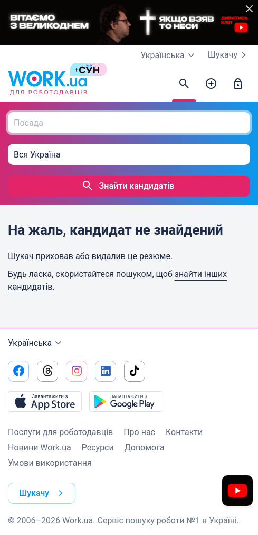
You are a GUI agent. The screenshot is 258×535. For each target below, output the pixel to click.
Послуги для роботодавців (60, 432)
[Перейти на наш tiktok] (134, 371)
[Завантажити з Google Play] (126, 401)
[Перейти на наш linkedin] (105, 371)
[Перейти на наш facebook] (18, 371)
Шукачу (229, 55)
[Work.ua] (47, 84)
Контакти (184, 432)
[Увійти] (238, 84)
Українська (36, 343)
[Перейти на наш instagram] (76, 371)
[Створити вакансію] (211, 84)
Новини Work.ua (39, 447)
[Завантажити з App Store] (45, 401)
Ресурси (98, 447)
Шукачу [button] (43, 493)
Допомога (145, 447)
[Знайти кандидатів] (184, 84)
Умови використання (50, 463)
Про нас (139, 432)
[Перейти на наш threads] (47, 371)
